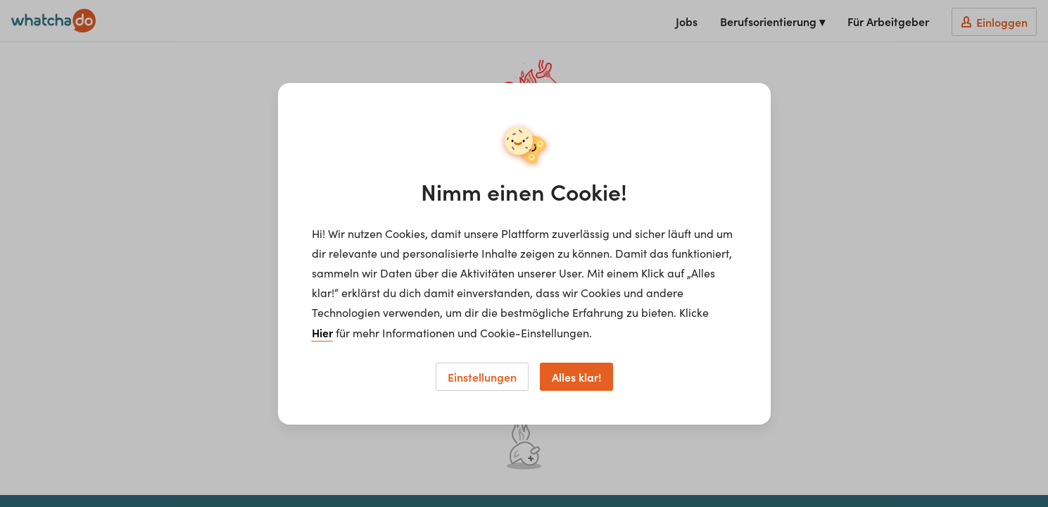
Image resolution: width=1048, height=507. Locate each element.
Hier (322, 332)
